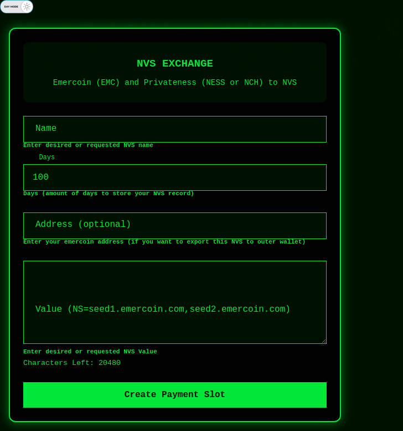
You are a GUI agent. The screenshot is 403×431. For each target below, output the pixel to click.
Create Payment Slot (175, 395)
